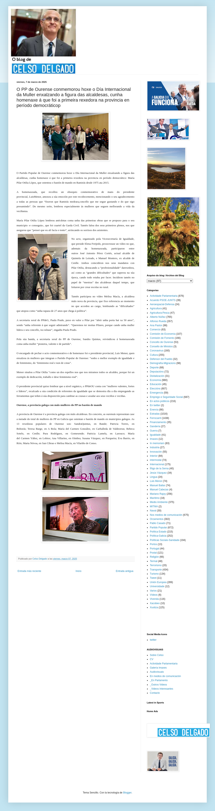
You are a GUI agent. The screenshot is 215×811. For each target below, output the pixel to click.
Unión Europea (158, 582)
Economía (155, 380)
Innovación (156, 451)
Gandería (155, 426)
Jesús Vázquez (158, 472)
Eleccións (155, 388)
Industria (154, 447)
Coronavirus (156, 350)
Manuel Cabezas (159, 489)
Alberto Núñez (158, 316)
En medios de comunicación (165, 676)
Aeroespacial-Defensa (162, 304)
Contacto (155, 692)
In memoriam (157, 443)
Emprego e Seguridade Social (166, 397)
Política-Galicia (158, 535)
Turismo (154, 573)
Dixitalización (157, 376)
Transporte (156, 569)
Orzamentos (156, 519)
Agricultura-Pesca (160, 312)
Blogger (127, 792)
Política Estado (158, 531)
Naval (153, 510)
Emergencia (156, 392)
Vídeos (154, 594)
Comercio (155, 329)
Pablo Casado (157, 523)
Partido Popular (158, 527)
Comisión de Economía (163, 333)
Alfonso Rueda (158, 321)
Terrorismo (156, 565)
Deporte (154, 367)
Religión (154, 556)
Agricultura (156, 308)
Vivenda (154, 599)
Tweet (153, 577)
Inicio (78, 571)
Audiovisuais (157, 671)
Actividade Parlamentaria (163, 295)
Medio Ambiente (159, 502)
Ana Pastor (156, 325)
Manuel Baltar (157, 485)
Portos (153, 544)
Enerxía (154, 409)
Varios (153, 590)
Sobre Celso (157, 655)
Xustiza (154, 607)
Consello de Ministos (161, 346)
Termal (153, 561)
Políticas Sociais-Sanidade (164, 540)
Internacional (157, 464)
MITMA (154, 506)
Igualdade (155, 434)
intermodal (155, 460)
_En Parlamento (159, 680)
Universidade (157, 586)
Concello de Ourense (161, 342)
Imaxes (154, 439)
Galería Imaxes (158, 667)
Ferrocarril (155, 418)
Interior (154, 455)
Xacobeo (155, 603)
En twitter (155, 405)
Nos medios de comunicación (166, 514)
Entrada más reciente (29, 571)
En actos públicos (159, 401)
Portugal (154, 548)
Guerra (154, 430)
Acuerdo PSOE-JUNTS (163, 300)
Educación (155, 384)
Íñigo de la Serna (159, 468)
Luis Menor (156, 481)
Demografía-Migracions (163, 363)
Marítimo (155, 498)
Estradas (155, 413)
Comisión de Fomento (162, 338)
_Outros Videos (158, 684)
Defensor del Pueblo (161, 359)
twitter (153, 639)
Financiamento (158, 422)
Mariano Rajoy (158, 493)
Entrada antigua (124, 571)
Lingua (153, 476)
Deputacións (157, 371)
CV (151, 659)
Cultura (154, 354)
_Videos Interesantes (161, 688)
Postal (153, 552)
